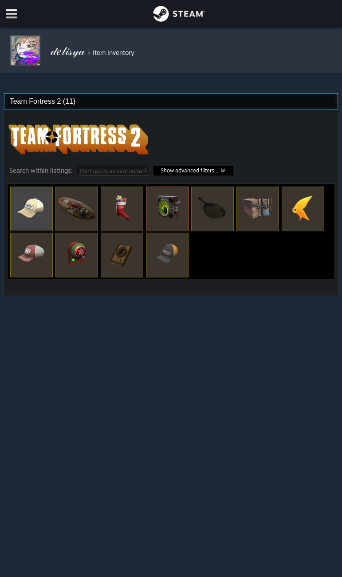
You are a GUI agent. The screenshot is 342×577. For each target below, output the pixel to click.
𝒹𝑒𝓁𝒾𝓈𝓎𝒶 (69, 50)
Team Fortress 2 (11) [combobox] (42, 101)
